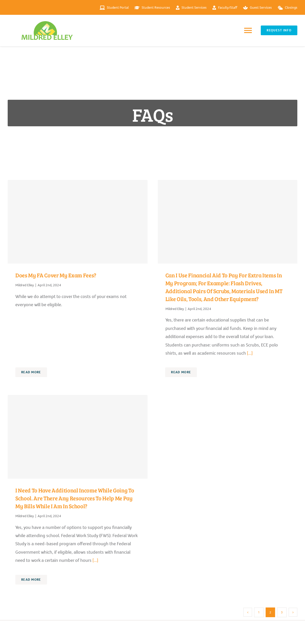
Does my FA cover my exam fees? (55, 275)
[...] (249, 353)
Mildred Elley (24, 285)
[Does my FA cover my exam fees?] (78, 222)
